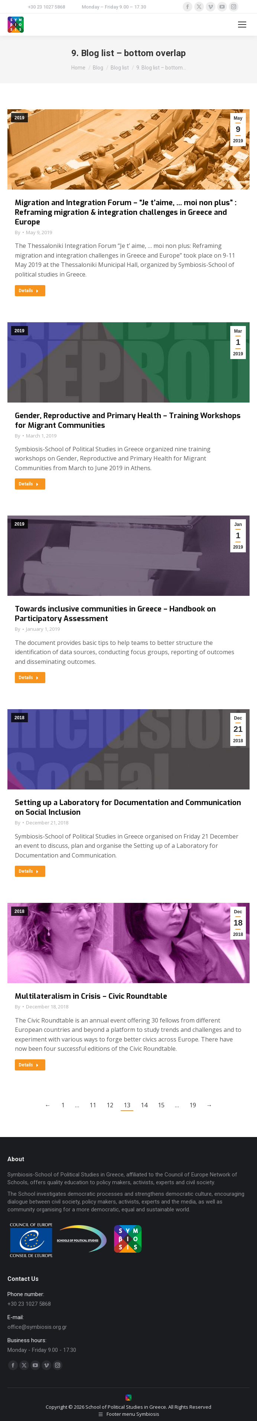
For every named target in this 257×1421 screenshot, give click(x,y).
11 (93, 1105)
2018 (19, 717)
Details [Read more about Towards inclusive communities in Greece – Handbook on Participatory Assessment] (29, 677)
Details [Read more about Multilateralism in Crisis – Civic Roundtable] (29, 1065)
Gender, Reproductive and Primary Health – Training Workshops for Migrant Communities (128, 420)
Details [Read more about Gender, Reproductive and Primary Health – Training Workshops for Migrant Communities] (29, 484)
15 (161, 1105)
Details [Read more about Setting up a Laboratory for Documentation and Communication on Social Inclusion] (29, 871)
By (17, 232)
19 (192, 1105)
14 (144, 1105)
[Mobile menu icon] (242, 24)
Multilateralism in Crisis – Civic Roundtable (91, 996)
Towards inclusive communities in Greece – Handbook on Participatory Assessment (115, 614)
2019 (19, 117)
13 (127, 1105)
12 (110, 1105)
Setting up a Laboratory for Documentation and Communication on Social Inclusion (128, 807)
